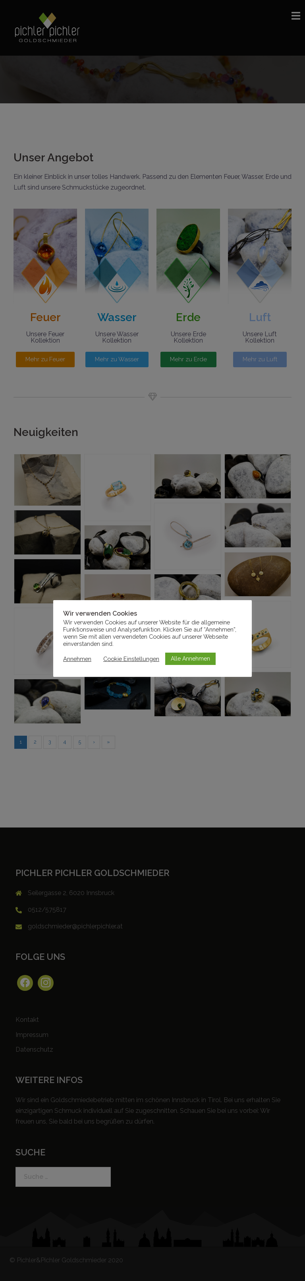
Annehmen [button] (77, 658)
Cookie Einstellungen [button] (131, 658)
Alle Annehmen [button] (190, 658)
